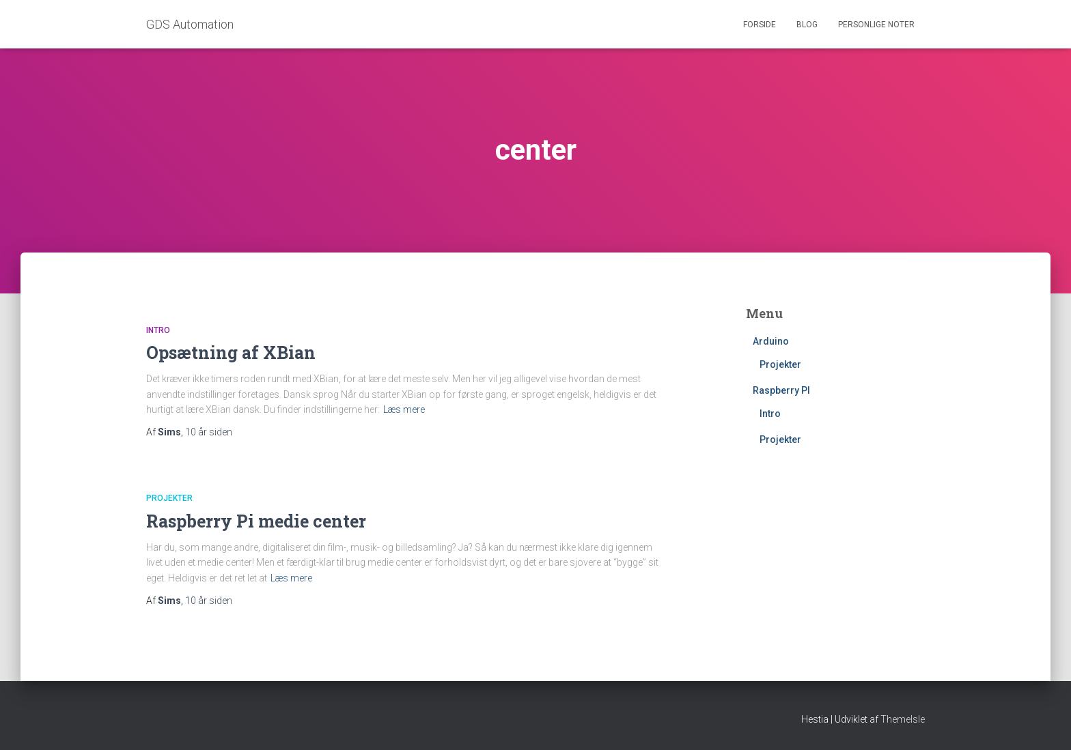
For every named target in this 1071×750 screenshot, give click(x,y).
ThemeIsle (902, 719)
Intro (158, 330)
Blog (807, 24)
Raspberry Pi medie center (256, 521)
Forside (759, 24)
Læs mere (404, 409)
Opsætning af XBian (231, 352)
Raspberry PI (781, 390)
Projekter (169, 498)
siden (208, 432)
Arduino (771, 341)
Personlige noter (876, 24)
